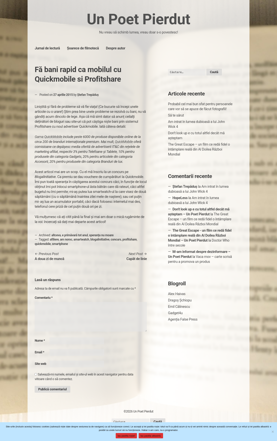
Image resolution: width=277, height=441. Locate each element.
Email (39, 352)
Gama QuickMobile (48, 137)
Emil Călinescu (179, 306)
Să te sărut (176, 115)
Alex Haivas (176, 294)
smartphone (60, 244)
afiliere (54, 239)
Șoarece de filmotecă (83, 48)
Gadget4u (175, 313)
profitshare (129, 239)
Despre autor (115, 48)
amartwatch (81, 239)
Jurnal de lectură (47, 48)
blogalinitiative (99, 239)
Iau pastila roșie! (126, 435)
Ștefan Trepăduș (88, 95)
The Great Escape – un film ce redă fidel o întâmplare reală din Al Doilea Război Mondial (199, 149)
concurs (116, 239)
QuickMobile (124, 142)
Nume (40, 340)
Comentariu (43, 297)
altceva (56, 235)
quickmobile (43, 244)
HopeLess (180, 198)
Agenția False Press (183, 319)
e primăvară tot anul (75, 235)
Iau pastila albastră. (150, 435)
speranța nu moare (101, 235)
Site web (40, 364)
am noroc (66, 239)
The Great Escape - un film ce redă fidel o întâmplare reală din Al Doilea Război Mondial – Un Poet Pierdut (199, 235)
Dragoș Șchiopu (179, 300)
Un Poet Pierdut (138, 19)
